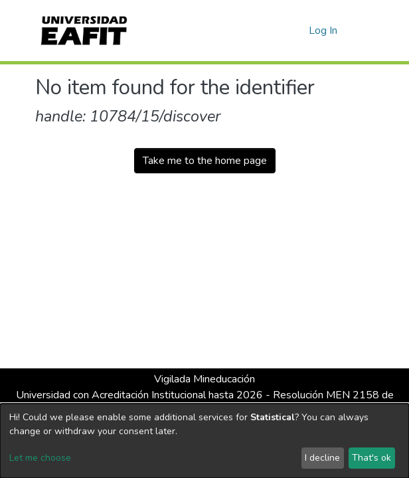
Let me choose (40, 457)
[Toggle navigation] (365, 30)
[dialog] (204, 441)
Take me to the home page (205, 160)
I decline (322, 457)
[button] (296, 31)
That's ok (371, 457)
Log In (324, 30)
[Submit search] (277, 31)
